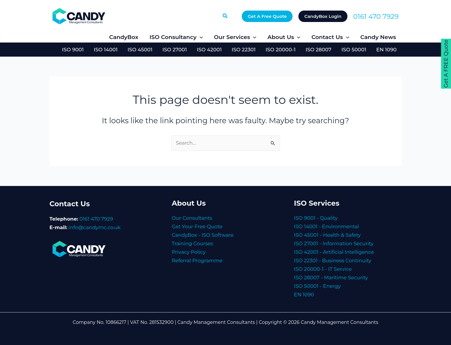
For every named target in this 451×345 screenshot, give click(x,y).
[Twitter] (67, 37)
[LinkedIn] (81, 37)
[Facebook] (53, 37)
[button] (225, 16)
